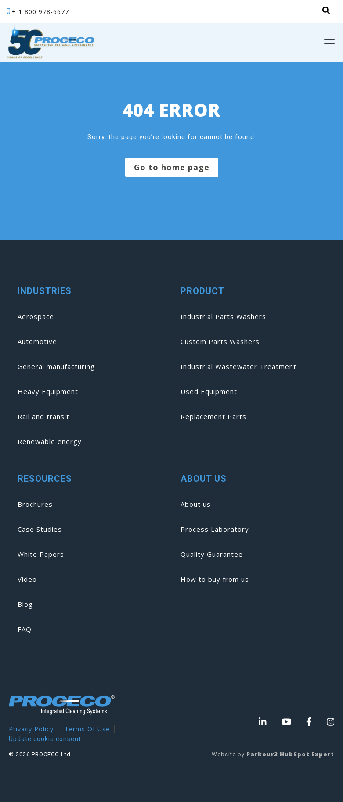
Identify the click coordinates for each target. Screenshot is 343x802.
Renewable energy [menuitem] (50, 441)
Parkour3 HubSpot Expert (290, 754)
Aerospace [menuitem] (36, 316)
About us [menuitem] (196, 504)
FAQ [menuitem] (25, 629)
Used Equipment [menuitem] (209, 391)
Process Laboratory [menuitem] (215, 529)
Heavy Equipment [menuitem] (48, 391)
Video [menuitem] (27, 579)
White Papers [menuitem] (41, 554)
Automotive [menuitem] (37, 341)
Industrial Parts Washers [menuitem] (223, 316)
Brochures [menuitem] (35, 504)
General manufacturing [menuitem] (56, 366)
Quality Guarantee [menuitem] (212, 554)
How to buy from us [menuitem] (215, 579)
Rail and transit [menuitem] (43, 416)
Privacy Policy (31, 729)
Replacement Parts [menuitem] (213, 416)
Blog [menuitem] (25, 604)
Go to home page (171, 167)
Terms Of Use (87, 729)
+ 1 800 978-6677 (40, 11)
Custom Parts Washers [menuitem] (220, 341)
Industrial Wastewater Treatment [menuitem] (238, 366)
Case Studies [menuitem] (40, 529)
